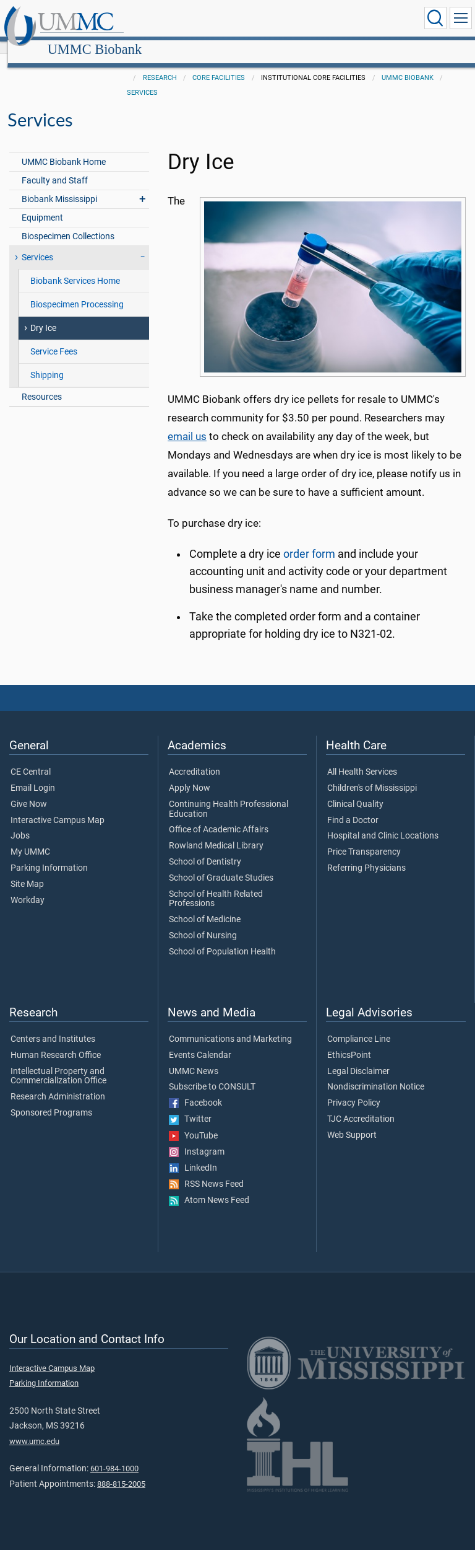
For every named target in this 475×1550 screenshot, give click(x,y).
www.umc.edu (34, 1427)
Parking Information (49, 855)
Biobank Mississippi (59, 185)
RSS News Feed (206, 1171)
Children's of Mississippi (372, 775)
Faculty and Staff (55, 167)
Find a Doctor (353, 807)
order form (309, 540)
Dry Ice (43, 314)
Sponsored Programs (51, 1099)
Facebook (195, 1089)
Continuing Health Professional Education (228, 796)
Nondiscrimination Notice (375, 1073)
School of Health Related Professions (216, 886)
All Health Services (362, 759)
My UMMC (30, 838)
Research (160, 64)
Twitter (190, 1106)
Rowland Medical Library (216, 832)
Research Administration (58, 1083)
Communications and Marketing (230, 1026)
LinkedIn (193, 1155)
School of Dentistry (205, 848)
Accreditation (194, 759)
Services (142, 79)
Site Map (27, 871)
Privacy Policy (353, 1089)
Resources (42, 383)
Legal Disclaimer (358, 1058)
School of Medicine (205, 906)
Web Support (352, 1122)
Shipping (47, 361)
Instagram (197, 1138)
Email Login (33, 775)
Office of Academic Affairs (218, 816)
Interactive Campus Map (58, 807)
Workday (28, 887)
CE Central (31, 759)
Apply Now (189, 775)
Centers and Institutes (53, 1026)
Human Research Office (56, 1042)
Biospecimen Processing (77, 291)
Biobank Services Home (75, 267)
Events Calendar (200, 1042)
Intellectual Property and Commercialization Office (58, 1063)
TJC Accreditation (361, 1106)
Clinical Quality (355, 791)
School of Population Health (222, 938)
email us (187, 423)
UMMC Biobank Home (64, 148)
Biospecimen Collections (68, 223)
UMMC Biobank (211, 20)
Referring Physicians (366, 855)
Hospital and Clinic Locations (383, 822)
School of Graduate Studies (221, 865)
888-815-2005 (121, 1470)
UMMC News (193, 1058)
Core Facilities (218, 64)
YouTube (193, 1122)
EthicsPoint (349, 1042)
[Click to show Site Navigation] (461, 18)
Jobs (20, 822)
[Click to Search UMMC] (435, 18)
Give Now (29, 791)
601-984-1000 (114, 1455)
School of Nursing (203, 922)
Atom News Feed (209, 1187)
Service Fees (53, 338)
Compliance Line (358, 1026)
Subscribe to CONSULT (212, 1073)
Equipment (42, 204)
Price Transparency (364, 838)
